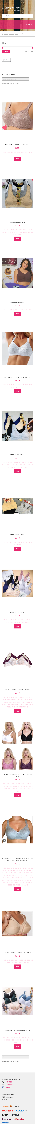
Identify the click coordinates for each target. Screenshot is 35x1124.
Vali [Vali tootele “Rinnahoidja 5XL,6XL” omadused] (17, 314)
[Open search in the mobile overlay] (17, 16)
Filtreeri (6, 51)
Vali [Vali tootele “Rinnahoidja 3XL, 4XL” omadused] (17, 626)
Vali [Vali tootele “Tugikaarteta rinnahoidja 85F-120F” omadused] (17, 711)
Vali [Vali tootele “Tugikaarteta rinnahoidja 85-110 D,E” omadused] (17, 391)
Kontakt (4, 1099)
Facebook (6, 1087)
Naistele (11, 34)
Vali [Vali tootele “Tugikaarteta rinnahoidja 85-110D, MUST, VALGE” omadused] (17, 795)
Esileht (6, 34)
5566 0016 (8, 1082)
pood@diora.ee (10, 1084)
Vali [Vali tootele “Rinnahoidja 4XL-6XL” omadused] (17, 471)
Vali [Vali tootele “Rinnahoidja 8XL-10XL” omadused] (17, 239)
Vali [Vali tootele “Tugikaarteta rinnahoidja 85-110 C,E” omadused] (17, 159)
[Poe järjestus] (15, 78)
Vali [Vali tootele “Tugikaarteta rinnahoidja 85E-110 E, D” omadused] (17, 966)
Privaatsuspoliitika (8, 1094)
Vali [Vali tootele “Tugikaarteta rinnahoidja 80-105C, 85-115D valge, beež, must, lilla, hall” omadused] (17, 889)
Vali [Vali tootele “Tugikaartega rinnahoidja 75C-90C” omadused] (17, 1046)
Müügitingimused (7, 1097)
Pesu (16, 34)
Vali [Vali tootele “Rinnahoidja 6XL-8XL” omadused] (17, 549)
